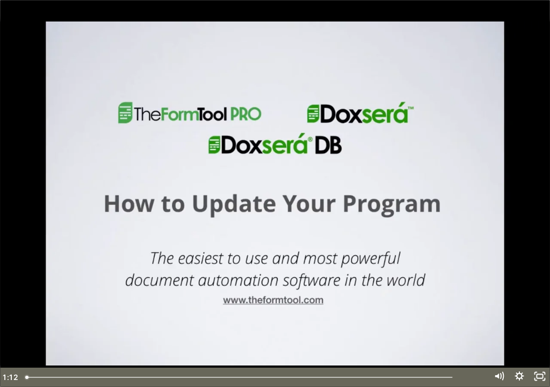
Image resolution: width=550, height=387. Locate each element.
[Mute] (492, 377)
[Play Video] (11, 377)
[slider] (263, 377)
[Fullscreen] (538, 377)
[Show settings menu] (515, 377)
